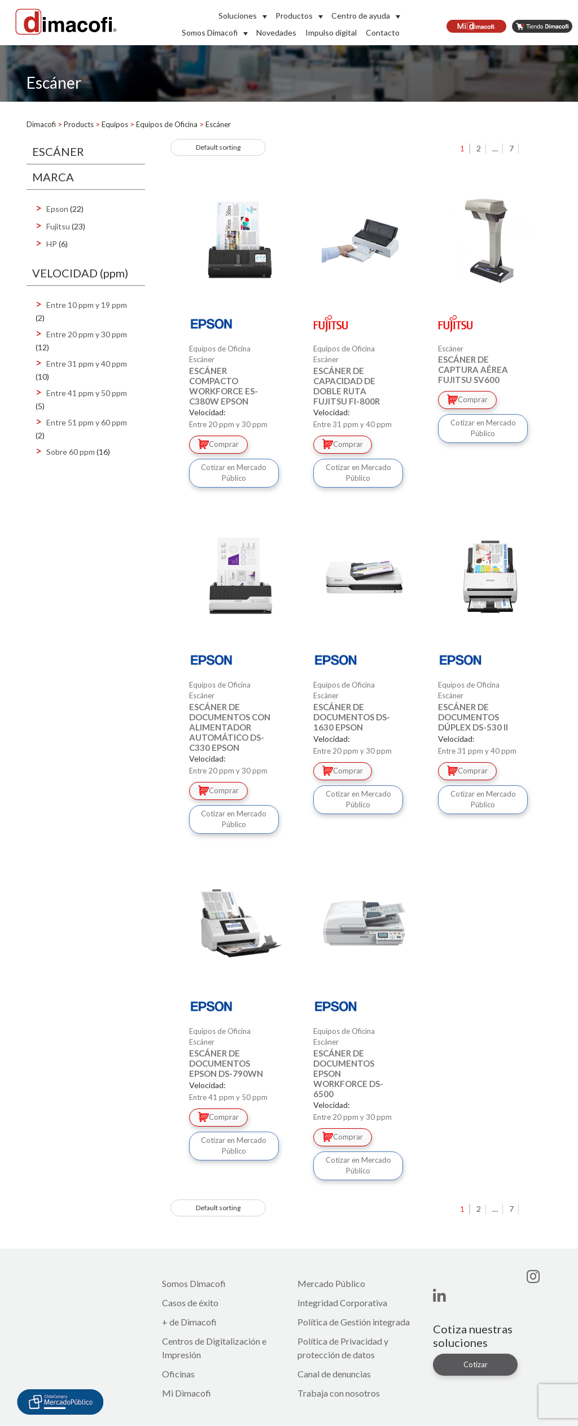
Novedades (276, 32)
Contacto (383, 32)
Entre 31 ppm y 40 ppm (86, 363)
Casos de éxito (190, 1302)
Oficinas (178, 1373)
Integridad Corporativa (342, 1302)
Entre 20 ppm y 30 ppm (86, 334)
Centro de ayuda (360, 15)
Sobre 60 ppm (70, 452)
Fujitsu (58, 226)
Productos (294, 15)
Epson (57, 209)
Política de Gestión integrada (353, 1321)
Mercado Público (331, 1283)
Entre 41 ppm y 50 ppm (86, 393)
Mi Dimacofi (186, 1393)
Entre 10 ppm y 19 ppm (86, 305)
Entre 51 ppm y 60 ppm (86, 422)
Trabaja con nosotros (338, 1393)
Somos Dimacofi (210, 32)
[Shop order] (218, 147)
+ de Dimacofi (189, 1321)
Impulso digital (331, 32)
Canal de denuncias (334, 1373)
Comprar (218, 444)
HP (51, 244)
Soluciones (237, 15)
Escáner (201, 359)
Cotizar (475, 1364)
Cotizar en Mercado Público (233, 473)
